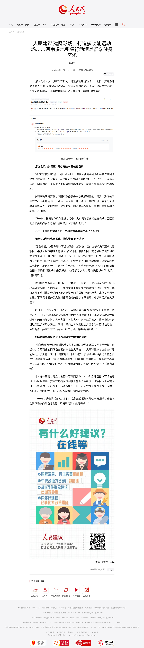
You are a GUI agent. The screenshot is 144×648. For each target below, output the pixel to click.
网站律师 (105, 608)
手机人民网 (55, 591)
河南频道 (20, 32)
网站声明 (97, 608)
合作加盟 (71, 608)
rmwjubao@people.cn (106, 618)
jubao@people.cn (97, 613)
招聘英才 (54, 608)
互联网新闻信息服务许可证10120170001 (36, 622)
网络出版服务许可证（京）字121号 (86, 627)
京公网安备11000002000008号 (127, 627)
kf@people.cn (49, 618)
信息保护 (114, 608)
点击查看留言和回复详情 (74, 158)
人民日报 (34, 591)
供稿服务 (79, 608)
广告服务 (62, 608)
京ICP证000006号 (108, 627)
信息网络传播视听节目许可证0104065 (19, 627)
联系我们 (122, 608)
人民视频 (76, 591)
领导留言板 (65, 591)
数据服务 (88, 608)
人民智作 (86, 591)
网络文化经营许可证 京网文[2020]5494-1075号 (53, 627)
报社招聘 (45, 608)
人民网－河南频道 (85, 70)
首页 (11, 25)
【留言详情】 (37, 275)
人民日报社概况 (24, 608)
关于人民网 (36, 608)
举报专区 (107, 25)
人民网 (11, 32)
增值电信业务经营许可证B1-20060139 (68, 622)
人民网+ (45, 591)
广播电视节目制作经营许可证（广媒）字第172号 (104, 622)
